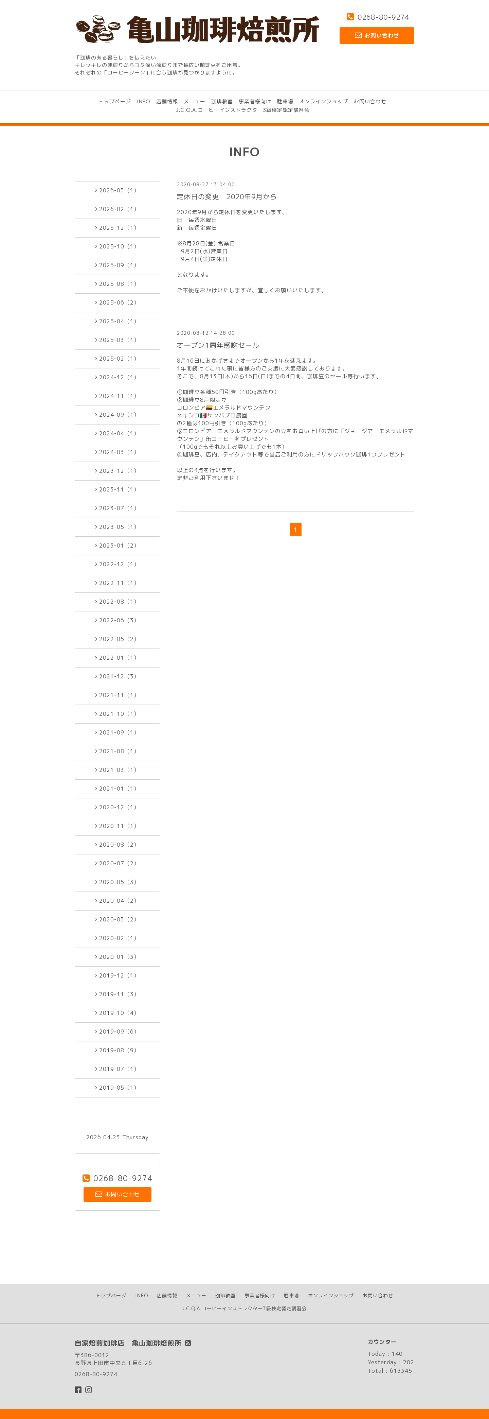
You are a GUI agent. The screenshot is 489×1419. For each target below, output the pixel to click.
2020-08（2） (117, 844)
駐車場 (285, 101)
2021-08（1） (117, 751)
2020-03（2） (117, 919)
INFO (143, 101)
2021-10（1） (117, 713)
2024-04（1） (117, 433)
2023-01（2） (117, 545)
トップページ (114, 101)
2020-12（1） (117, 807)
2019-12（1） (117, 975)
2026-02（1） (117, 209)
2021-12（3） (117, 676)
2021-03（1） (117, 770)
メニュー (194, 101)
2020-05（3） (117, 882)
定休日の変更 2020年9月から (227, 196)
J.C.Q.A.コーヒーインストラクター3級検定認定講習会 (243, 110)
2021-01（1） (117, 788)
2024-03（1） (117, 452)
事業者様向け (255, 101)
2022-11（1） (117, 583)
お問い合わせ (370, 101)
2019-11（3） (117, 994)
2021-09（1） (117, 732)
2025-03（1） (117, 340)
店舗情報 (167, 101)
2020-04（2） (117, 900)
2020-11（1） (117, 826)
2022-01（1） (117, 657)
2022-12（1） (117, 564)
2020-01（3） (117, 957)
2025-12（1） (117, 227)
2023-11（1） (117, 489)
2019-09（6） (117, 1031)
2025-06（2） (117, 302)
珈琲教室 (222, 101)
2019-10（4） (117, 1013)
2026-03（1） (117, 190)
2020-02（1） (117, 938)
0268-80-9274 (383, 17)
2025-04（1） (117, 321)
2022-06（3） (117, 620)
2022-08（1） (117, 601)
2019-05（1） (117, 1087)
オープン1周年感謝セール (218, 345)
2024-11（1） (117, 396)
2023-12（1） (117, 470)
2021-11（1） (117, 695)
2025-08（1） (117, 284)
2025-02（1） (117, 358)
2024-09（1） (117, 414)
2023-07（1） (117, 508)
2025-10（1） (117, 246)
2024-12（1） (117, 377)
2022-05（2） (117, 639)
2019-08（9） (117, 1050)
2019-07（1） (117, 1069)
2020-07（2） (117, 863)
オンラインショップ (323, 101)
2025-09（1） (117, 265)
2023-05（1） (117, 527)
